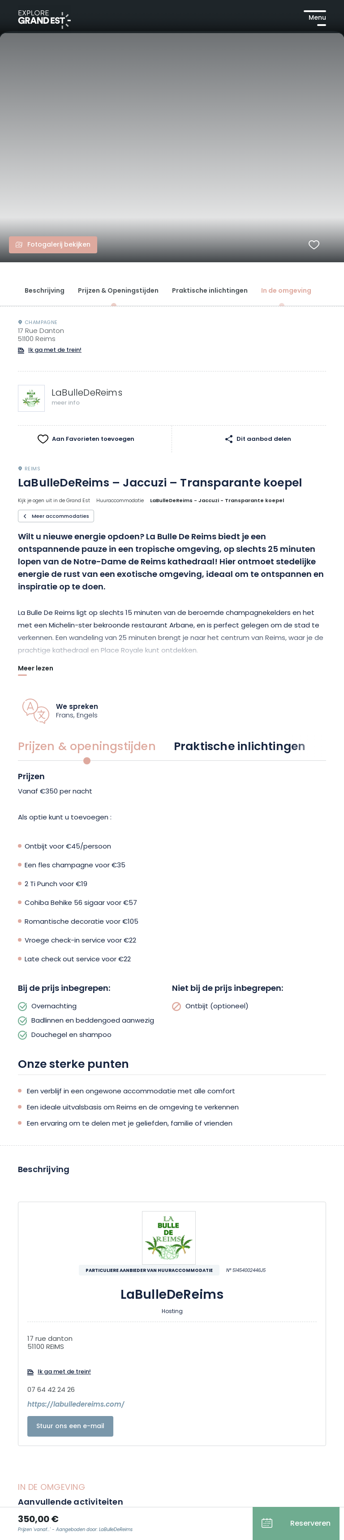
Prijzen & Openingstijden (118, 291)
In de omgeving (286, 291)
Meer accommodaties (60, 516)
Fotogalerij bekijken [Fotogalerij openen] (58, 245)
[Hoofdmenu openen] (315, 18)
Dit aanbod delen (263, 439)
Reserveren (310, 1524)
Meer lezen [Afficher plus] (35, 669)
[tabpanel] (172, 907)
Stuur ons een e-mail (70, 1426)
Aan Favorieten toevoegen (93, 439)
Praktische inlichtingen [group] (240, 747)
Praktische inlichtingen (210, 291)
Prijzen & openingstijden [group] (87, 747)
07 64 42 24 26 (51, 1390)
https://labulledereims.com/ (76, 1405)
